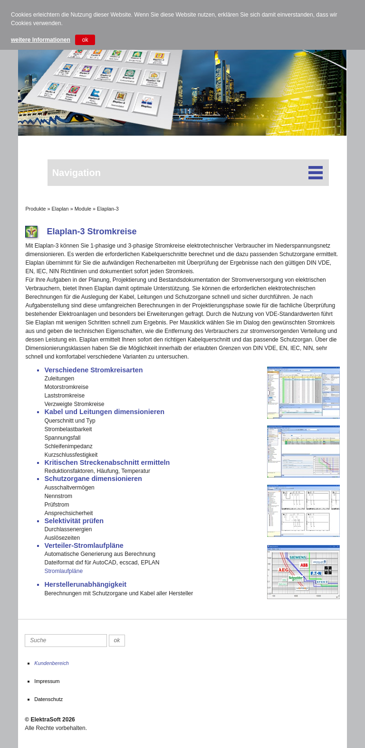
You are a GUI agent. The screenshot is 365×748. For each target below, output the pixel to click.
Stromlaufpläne (63, 571)
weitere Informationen (40, 40)
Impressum (46, 681)
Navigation (188, 172)
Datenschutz (48, 699)
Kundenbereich (51, 663)
